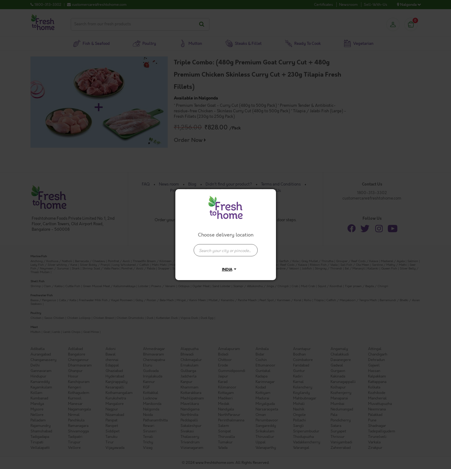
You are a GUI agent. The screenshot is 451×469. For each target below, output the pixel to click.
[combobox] (226, 247)
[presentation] (226, 250)
